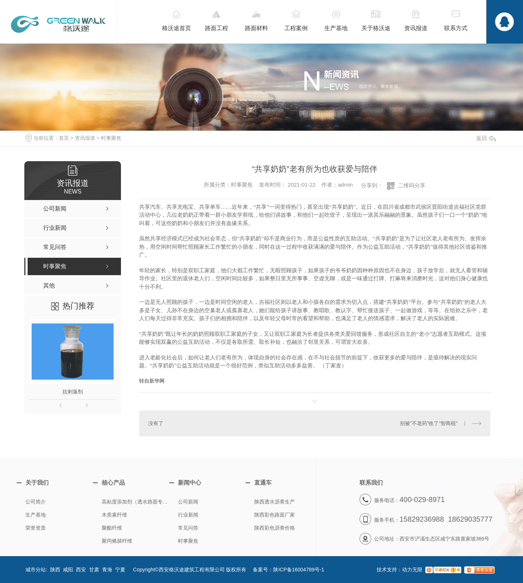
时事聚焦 (111, 138)
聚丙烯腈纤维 (117, 541)
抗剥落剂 (72, 392)
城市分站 (35, 569)
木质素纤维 (114, 515)
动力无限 (412, 569)
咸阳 (68, 569)
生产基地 (35, 515)
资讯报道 (85, 138)
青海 (107, 569)
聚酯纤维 (112, 528)
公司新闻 (188, 502)
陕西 (55, 569)
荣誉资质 (35, 528)
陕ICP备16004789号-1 (298, 569)
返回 (486, 138)
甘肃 (94, 569)
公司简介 (35, 502)
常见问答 (188, 528)
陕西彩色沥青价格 (274, 528)
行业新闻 (188, 515)
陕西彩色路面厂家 (274, 515)
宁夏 (120, 569)
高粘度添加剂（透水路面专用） (137, 502)
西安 (81, 569)
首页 (64, 138)
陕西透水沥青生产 (274, 502)
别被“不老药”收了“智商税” (429, 423)
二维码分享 (411, 185)
